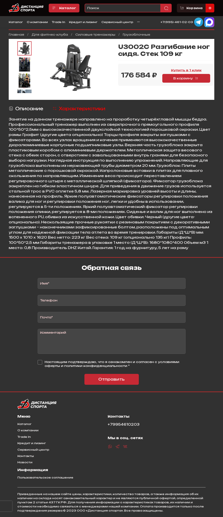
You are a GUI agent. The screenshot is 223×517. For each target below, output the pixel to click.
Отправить (111, 379)
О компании (37, 22)
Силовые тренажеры (95, 34)
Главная (16, 34)
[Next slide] (24, 88)
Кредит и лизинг (83, 22)
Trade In (58, 22)
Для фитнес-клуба (50, 34)
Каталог (64, 8)
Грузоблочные (136, 34)
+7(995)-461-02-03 (177, 21)
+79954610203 (123, 424)
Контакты (25, 456)
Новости (24, 462)
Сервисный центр (117, 22)
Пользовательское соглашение (45, 477)
